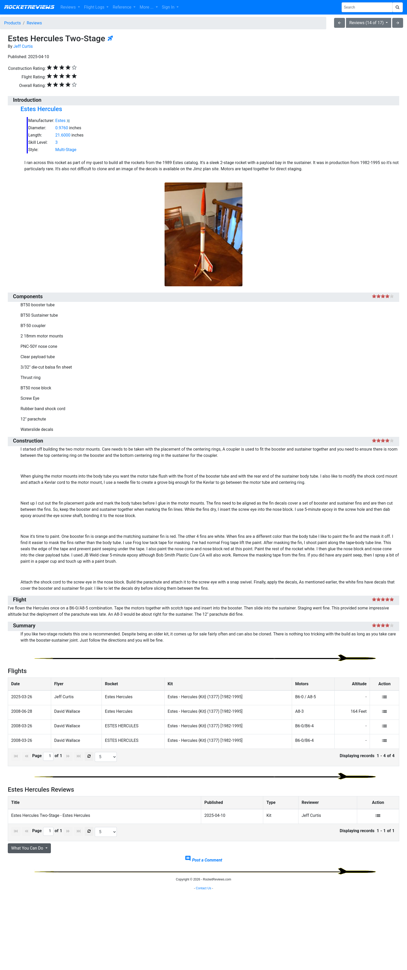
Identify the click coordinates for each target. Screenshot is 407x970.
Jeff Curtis (23, 46)
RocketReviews (29, 7)
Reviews (34, 23)
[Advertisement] (203, 922)
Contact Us (203, 963)
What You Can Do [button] (27, 848)
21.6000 (62, 135)
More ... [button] (147, 7)
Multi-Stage (65, 149)
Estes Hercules (41, 109)
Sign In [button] (168, 7)
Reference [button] (122, 7)
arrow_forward (398, 23)
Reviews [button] (68, 7)
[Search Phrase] (367, 7)
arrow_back (339, 23)
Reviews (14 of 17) (367, 22)
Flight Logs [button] (95, 7)
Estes (60, 120)
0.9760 (61, 127)
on (374, 296)
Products (12, 23)
